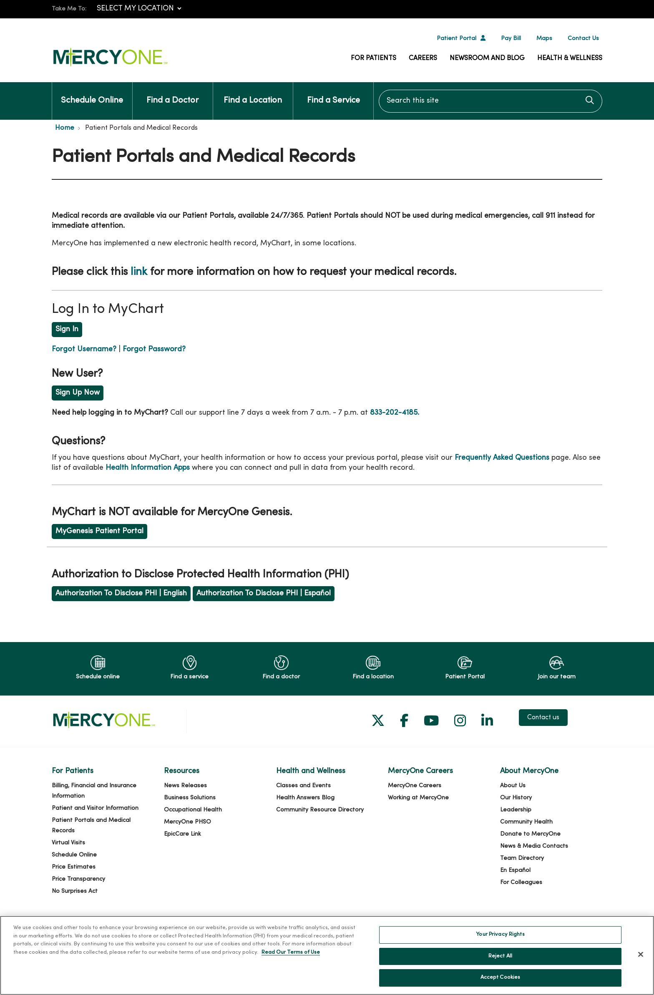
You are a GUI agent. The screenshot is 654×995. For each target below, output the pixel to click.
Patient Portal (456, 38)
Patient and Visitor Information (95, 808)
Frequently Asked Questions (502, 457)
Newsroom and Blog (487, 58)
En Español (515, 870)
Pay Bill (511, 38)
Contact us (543, 717)
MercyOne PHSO (187, 822)
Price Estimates (74, 867)
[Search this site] (490, 101)
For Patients (373, 58)
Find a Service (333, 93)
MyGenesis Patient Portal (99, 531)
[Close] (640, 959)
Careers (423, 58)
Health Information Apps (148, 467)
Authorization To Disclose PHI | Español (263, 593)
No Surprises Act (75, 891)
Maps (544, 38)
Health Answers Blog (305, 798)
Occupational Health (193, 810)
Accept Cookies (500, 982)
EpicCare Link (182, 834)
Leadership (515, 810)
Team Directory (522, 858)
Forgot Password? (154, 349)
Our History (516, 798)
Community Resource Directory (320, 810)
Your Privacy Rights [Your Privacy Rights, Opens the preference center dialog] (500, 939)
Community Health (526, 822)
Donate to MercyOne (530, 834)
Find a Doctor (172, 93)
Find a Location (253, 93)
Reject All (500, 960)
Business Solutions (190, 798)
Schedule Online (92, 93)
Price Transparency (78, 879)
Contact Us (583, 38)
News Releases (185, 785)
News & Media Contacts (534, 846)
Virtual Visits (68, 843)
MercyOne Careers (414, 785)
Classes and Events (303, 785)
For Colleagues (521, 882)
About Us (513, 785)
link (139, 272)
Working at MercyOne (418, 798)
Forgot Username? (84, 349)
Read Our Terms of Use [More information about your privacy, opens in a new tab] (291, 957)
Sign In (66, 329)
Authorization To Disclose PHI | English (121, 593)
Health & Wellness (569, 58)
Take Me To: (69, 9)
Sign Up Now (77, 392)
